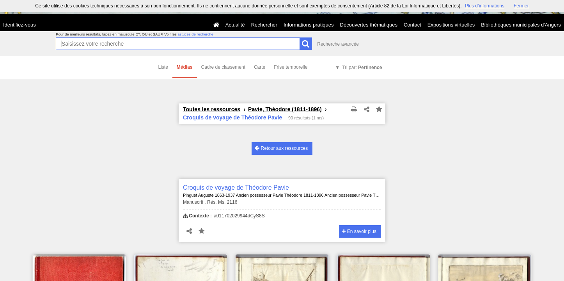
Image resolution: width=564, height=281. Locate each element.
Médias (185, 67)
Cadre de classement (223, 67)
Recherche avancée (338, 44)
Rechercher (264, 25)
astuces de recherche (195, 34)
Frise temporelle (290, 67)
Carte (259, 67)
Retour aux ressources (281, 148)
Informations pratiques (309, 25)
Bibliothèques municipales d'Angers (521, 25)
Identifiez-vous (19, 25)
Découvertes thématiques (368, 25)
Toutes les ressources (211, 109)
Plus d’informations (484, 6)
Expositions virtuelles (451, 25)
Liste (163, 67)
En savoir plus (359, 231)
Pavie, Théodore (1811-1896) (285, 109)
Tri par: (362, 67)
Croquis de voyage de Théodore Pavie (236, 187)
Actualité (235, 25)
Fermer (521, 6)
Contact (412, 25)
